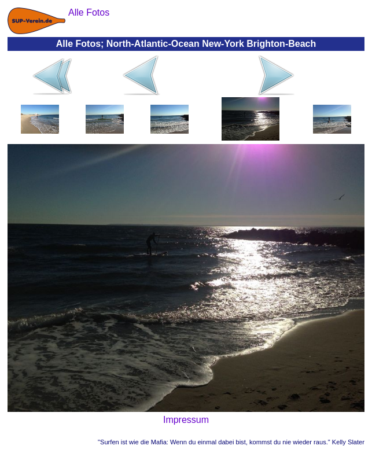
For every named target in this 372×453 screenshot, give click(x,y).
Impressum (186, 420)
